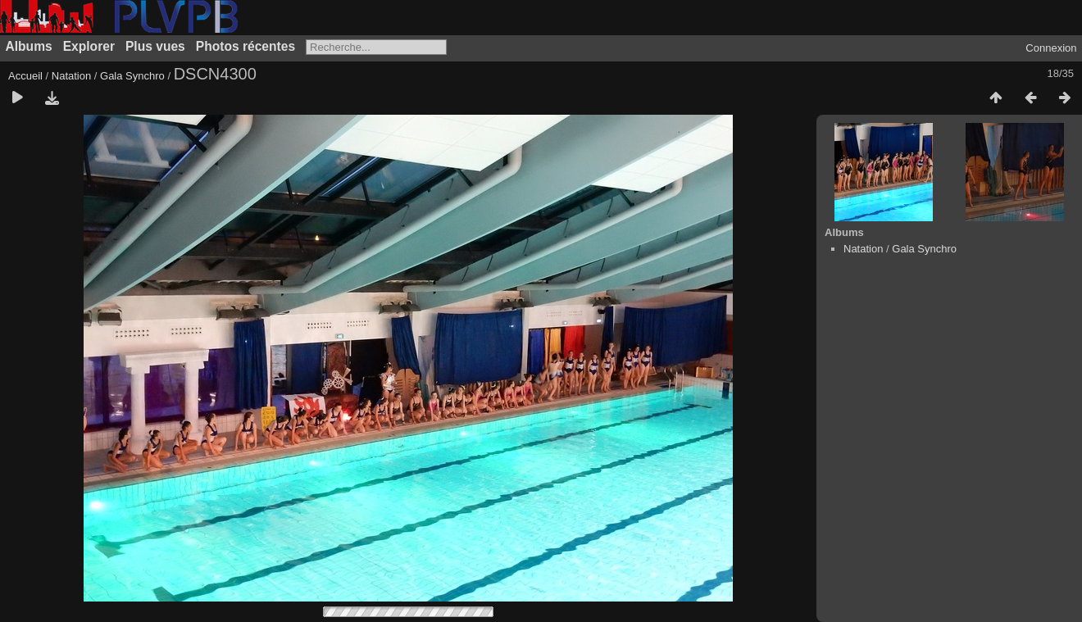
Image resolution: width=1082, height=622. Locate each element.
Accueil (25, 76)
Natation (71, 76)
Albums (29, 46)
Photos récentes (245, 46)
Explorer (89, 46)
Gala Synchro (132, 76)
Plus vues (155, 46)
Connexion (1050, 48)
